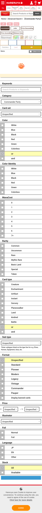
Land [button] (15, 47)
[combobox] (21, 102)
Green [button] (38, 42)
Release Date (18, 33)
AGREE (21, 508)
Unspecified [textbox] (7, 114)
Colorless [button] (5, 47)
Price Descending (27, 28)
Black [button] (21, 42)
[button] (35, 51)
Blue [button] (12, 42)
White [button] (4, 42)
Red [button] (29, 42)
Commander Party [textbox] (11, 102)
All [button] (31, 47)
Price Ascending (6, 33)
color (15, 28)
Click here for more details (21, 500)
